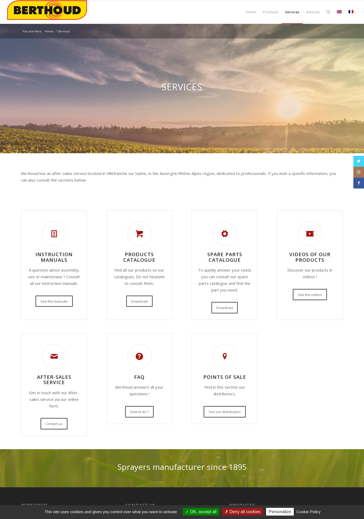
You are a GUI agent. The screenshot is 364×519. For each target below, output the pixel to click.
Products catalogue (139, 257)
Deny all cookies (242, 511)
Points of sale (224, 377)
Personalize (280, 511)
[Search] (328, 12)
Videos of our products (309, 257)
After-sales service (54, 380)
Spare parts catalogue (224, 257)
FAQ (139, 377)
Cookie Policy (308, 511)
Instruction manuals (54, 257)
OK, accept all (201, 511)
